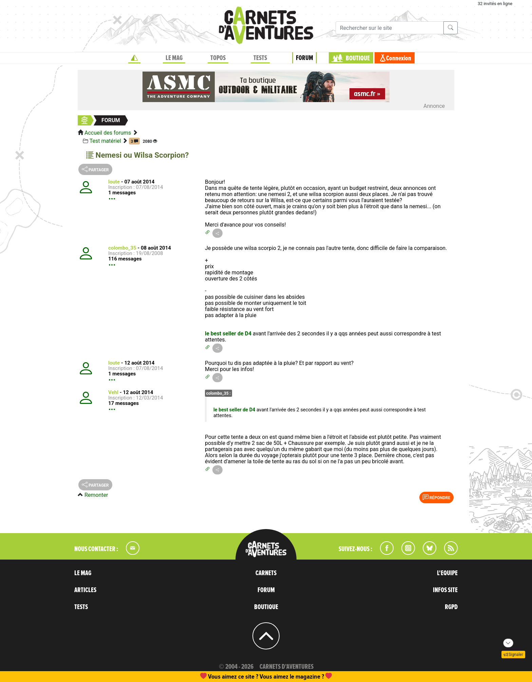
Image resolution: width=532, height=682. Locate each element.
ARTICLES (85, 590)
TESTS (260, 58)
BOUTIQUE (358, 58)
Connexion (398, 58)
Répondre (436, 497)
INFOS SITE (445, 590)
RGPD (451, 607)
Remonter (96, 495)
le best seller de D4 (228, 333)
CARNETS (266, 573)
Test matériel (105, 141)
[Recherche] (390, 27)
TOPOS (218, 58)
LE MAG (174, 58)
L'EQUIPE (447, 573)
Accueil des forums (107, 133)
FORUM (304, 58)
